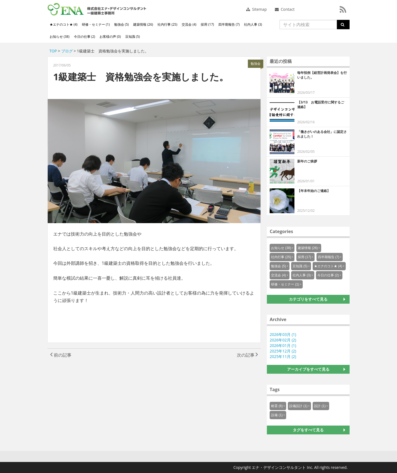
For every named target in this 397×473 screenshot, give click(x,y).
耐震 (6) (277, 406)
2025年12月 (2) (283, 351)
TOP (53, 51)
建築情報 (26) (143, 24)
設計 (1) (320, 406)
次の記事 (247, 355)
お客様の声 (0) (110, 36)
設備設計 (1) (298, 406)
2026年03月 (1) (283, 334)
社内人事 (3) (253, 24)
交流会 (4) (189, 24)
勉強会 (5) (121, 24)
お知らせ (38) (59, 36)
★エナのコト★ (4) (63, 24)
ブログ (67, 51)
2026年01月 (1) (283, 345)
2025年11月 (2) (283, 356)
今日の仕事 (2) (84, 36)
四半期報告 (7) (229, 24)
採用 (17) (207, 24)
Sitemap (256, 9)
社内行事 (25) (167, 24)
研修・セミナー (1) (96, 24)
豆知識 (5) (132, 36)
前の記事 (60, 355)
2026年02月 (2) (283, 340)
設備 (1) (277, 415)
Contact (285, 9)
